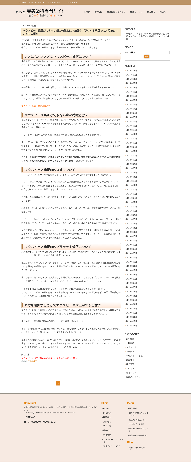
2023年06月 (131, 113)
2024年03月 (131, 92)
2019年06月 (131, 296)
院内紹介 (151, 12)
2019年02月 (131, 313)
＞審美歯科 (133, 408)
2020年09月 (131, 240)
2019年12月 (131, 270)
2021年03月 (131, 219)
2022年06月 (131, 155)
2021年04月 (131, 215)
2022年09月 (131, 143)
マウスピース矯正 (134, 356)
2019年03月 (131, 308)
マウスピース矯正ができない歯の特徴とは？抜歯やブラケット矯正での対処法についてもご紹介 (147, 36)
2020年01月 (131, 266)
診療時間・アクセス (116, 12)
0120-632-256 (34, 422)
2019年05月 (131, 300)
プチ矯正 (130, 351)
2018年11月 (131, 325)
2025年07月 (131, 87)
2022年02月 (131, 172)
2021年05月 (131, 211)
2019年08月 (131, 287)
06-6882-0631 (49, 422)
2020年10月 (131, 236)
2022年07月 (131, 151)
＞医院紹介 (107, 417)
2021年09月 (131, 194)
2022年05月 (131, 160)
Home (87, 12)
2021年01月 (131, 228)
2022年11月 (131, 134)
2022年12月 (131, 130)
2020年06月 (131, 253)
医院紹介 (99, 12)
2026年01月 (131, 70)
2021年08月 (131, 198)
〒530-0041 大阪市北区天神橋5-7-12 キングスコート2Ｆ (39, 2)
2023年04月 (131, 121)
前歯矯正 (130, 360)
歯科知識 (130, 339)
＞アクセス (107, 426)
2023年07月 (131, 109)
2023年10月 (131, 96)
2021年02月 (131, 223)
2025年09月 (131, 83)
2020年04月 (131, 257)
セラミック (131, 347)
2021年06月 (131, 206)
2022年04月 (131, 164)
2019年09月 (131, 283)
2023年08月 (131, 104)
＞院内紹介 (107, 431)
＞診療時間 (107, 422)
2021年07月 (131, 202)
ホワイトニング (133, 368)
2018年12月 (131, 321)
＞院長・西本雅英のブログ (138, 449)
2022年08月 (131, 147)
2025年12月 (131, 75)
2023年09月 (131, 100)
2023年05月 (131, 117)
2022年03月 (131, 168)
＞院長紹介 (107, 413)
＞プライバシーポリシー (113, 447)
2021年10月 (131, 189)
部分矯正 (130, 364)
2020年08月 (131, 245)
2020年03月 (131, 262)
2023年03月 (131, 126)
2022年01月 (131, 177)
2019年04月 (131, 304)
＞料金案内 (107, 435)
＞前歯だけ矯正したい (138, 420)
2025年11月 (131, 79)
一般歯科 (130, 343)
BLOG (162, 12)
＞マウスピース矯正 (137, 424)
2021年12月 (131, 181)
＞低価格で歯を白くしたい (138, 430)
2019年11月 (131, 274)
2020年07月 (131, 249)
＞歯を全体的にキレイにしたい (138, 414)
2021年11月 (131, 185)
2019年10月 (131, 279)
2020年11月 (131, 232)
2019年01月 (131, 317)
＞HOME (106, 408)
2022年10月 (131, 138)
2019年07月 (131, 291)
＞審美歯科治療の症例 (138, 436)
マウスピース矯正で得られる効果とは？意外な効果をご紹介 (49, 358)
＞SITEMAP (29, 417)
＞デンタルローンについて (113, 441)
